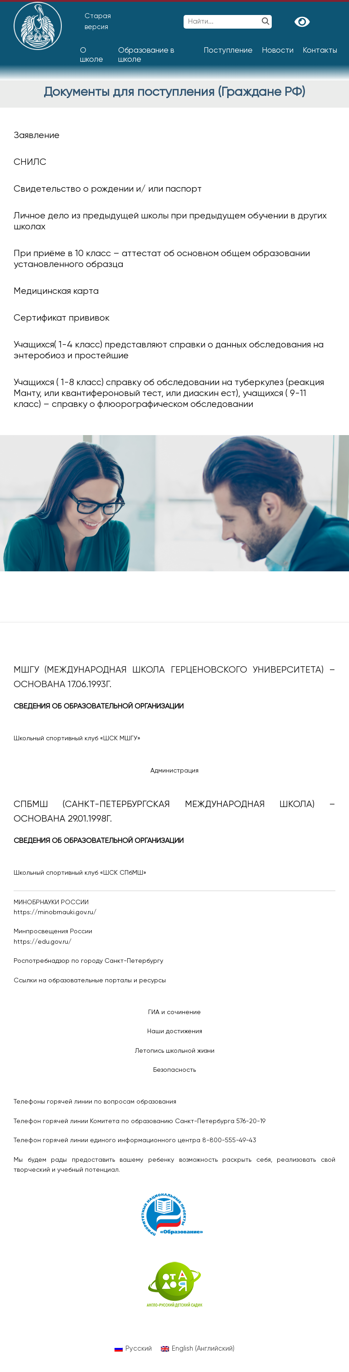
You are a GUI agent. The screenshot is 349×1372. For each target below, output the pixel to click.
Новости (278, 50)
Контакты (320, 50)
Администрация (174, 771)
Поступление (228, 50)
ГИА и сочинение (174, 1012)
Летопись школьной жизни (174, 1051)
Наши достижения (174, 1031)
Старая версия (98, 21)
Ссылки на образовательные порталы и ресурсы (90, 980)
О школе (91, 55)
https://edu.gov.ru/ (42, 942)
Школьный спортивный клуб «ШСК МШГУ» (77, 738)
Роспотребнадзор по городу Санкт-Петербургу (88, 961)
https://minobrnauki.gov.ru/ (55, 912)
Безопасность (174, 1070)
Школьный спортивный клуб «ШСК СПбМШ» (80, 873)
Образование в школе (146, 55)
